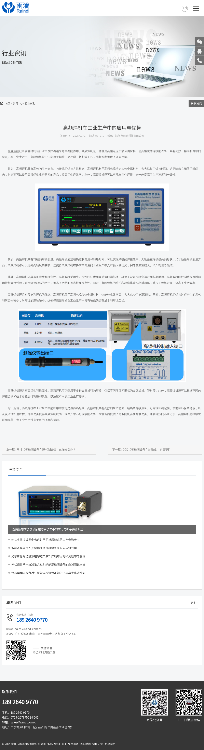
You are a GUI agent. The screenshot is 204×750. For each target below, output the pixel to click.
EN (185, 8)
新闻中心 (18, 103)
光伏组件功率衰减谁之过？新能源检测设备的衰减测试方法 (48, 564)
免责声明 (73, 744)
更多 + (194, 603)
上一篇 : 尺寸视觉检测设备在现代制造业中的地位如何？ (41, 449)
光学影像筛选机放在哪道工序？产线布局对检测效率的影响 (48, 556)
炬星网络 (110, 744)
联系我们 (196, 103)
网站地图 (85, 744)
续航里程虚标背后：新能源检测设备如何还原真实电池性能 (48, 573)
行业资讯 (30, 103)
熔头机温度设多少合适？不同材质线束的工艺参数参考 (45, 539)
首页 (5, 103)
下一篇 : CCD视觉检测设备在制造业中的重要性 (141, 449)
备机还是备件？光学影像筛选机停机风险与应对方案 (44, 548)
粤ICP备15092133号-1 (53, 744)
